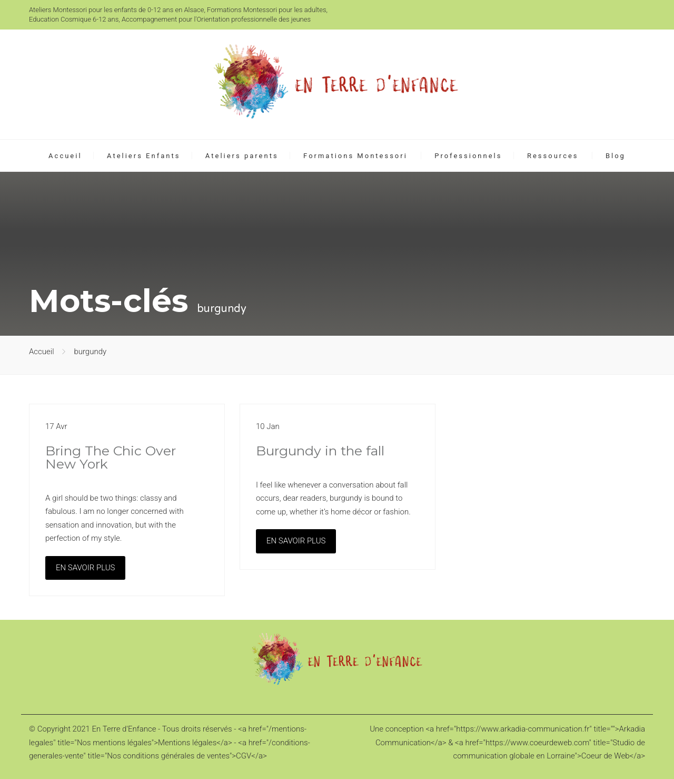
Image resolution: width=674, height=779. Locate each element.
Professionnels (468, 156)
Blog (616, 156)
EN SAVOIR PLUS (85, 567)
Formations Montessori (355, 156)
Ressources (553, 156)
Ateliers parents (242, 156)
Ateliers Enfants (143, 156)
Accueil (65, 156)
